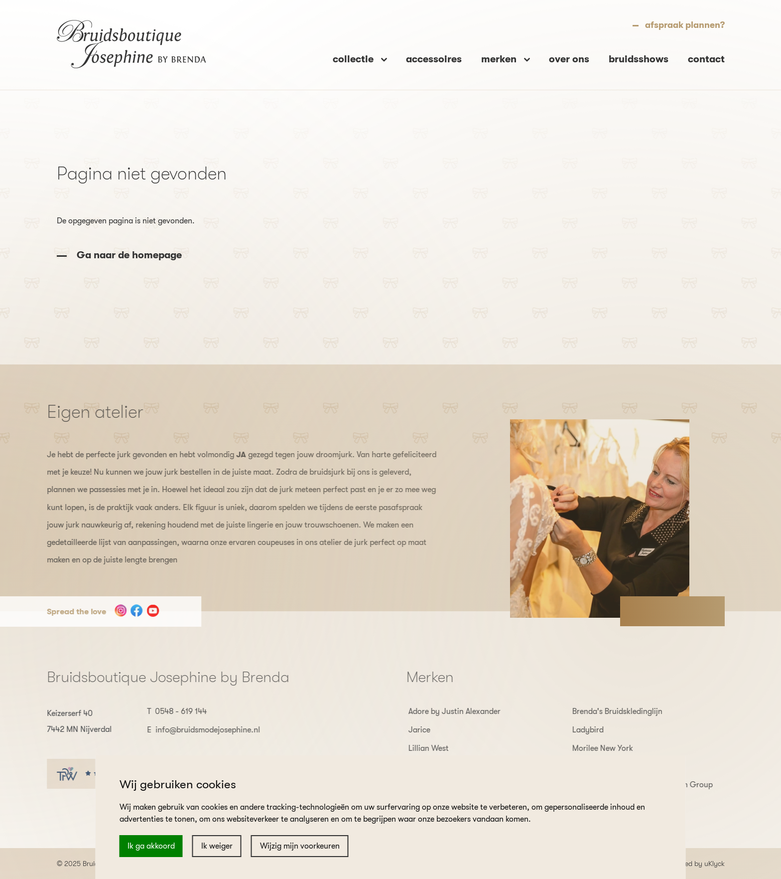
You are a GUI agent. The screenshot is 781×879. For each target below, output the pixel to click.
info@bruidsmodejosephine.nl (186, 729)
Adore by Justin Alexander (476, 711)
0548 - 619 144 (159, 711)
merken (500, 57)
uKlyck (714, 864)
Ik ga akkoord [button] (151, 846)
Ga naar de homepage (129, 255)
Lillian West (450, 748)
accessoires (434, 57)
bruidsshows (638, 57)
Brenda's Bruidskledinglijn (639, 711)
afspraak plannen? (685, 23)
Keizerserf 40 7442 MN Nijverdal (57, 721)
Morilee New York (624, 748)
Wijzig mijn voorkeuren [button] (300, 846)
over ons (569, 57)
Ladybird (609, 729)
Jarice (441, 729)
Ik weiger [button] (217, 846)
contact (706, 57)
